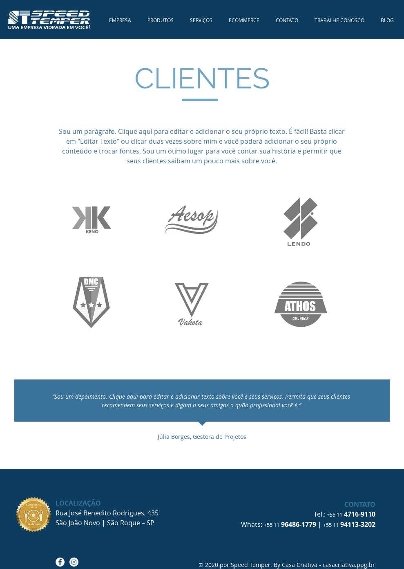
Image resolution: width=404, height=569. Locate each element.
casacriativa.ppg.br (349, 565)
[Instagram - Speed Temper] (73, 562)
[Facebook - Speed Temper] (60, 562)
